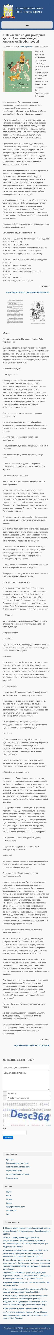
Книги (22, 47)
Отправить (8, 1137)
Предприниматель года (15, 1207)
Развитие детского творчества (18, 1167)
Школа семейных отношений (17, 1174)
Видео (8, 1192)
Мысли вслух (11, 1210)
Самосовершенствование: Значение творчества (22, 1308)
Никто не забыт (12, 1178)
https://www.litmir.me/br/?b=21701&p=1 (31, 1045)
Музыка (9, 1199)
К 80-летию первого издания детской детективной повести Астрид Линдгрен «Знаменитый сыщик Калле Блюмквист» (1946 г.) (26, 1231)
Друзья (9, 1203)
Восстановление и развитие (17, 1163)
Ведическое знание (14, 1171)
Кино (8, 1214)
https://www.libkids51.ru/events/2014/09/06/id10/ (27, 292)
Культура (29, 47)
